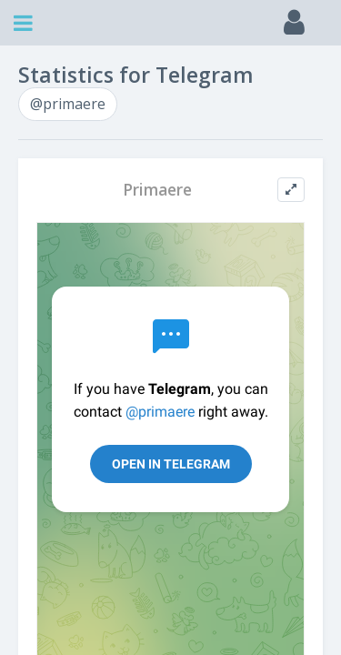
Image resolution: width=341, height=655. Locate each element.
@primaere (67, 104)
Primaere (157, 189)
